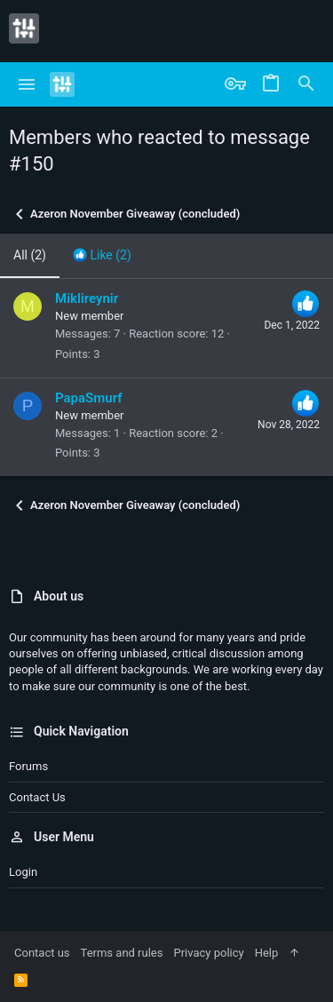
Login (23, 872)
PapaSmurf (89, 398)
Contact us (37, 797)
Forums (28, 766)
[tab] (102, 256)
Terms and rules (122, 952)
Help (267, 952)
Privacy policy (208, 952)
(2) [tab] (29, 255)
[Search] (306, 84)
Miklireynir (86, 298)
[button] (27, 84)
